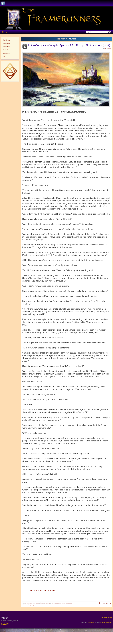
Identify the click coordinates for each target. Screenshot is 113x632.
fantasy (37, 603)
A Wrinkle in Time (30, 603)
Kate (52, 603)
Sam (70, 603)
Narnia (63, 603)
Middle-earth (57, 603)
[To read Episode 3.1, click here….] (42, 590)
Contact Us (5, 624)
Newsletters (6, 53)
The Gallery (6, 43)
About (4, 56)
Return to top (107, 618)
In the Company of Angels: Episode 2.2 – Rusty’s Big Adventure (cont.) (69, 45)
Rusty (67, 603)
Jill (49, 603)
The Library (6, 46)
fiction (41, 603)
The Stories (6, 40)
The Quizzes (6, 50)
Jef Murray (108, 48)
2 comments (105, 603)
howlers (46, 603)
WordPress (91, 622)
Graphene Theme (105, 622)
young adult (33, 605)
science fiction (26, 605)
